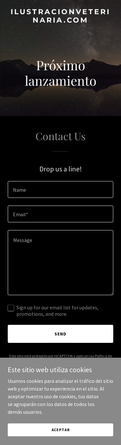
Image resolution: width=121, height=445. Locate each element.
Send (60, 334)
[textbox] (60, 189)
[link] (60, 20)
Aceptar (61, 429)
